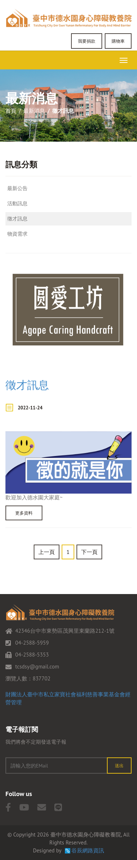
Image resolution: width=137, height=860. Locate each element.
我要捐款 (86, 41)
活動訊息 (17, 203)
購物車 (118, 41)
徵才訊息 (17, 218)
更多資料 (24, 513)
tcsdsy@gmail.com (37, 666)
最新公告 (17, 188)
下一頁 (89, 552)
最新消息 (34, 110)
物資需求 (17, 234)
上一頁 (46, 552)
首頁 (10, 110)
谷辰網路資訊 (87, 850)
